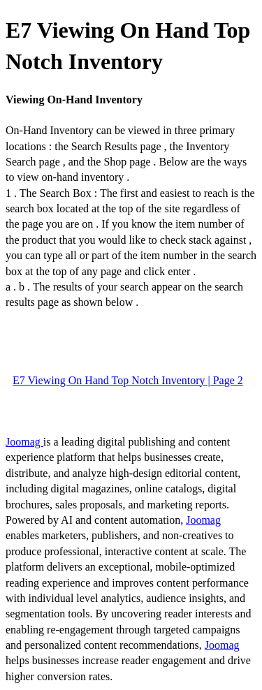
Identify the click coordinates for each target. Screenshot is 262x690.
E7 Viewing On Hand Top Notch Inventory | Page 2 (128, 380)
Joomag (24, 442)
